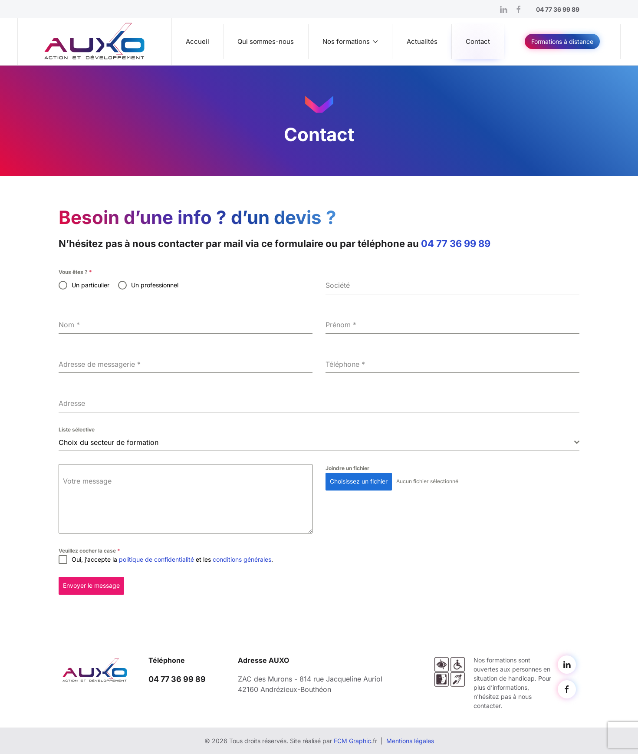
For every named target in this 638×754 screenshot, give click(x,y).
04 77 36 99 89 (455, 243)
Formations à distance (562, 41)
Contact (478, 41)
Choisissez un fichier (359, 481)
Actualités (422, 41)
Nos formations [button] (350, 41)
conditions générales (242, 559)
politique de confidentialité (156, 559)
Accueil (197, 41)
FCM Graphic (352, 740)
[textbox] (316, 442)
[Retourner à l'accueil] (95, 41)
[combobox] (319, 442)
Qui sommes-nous (265, 41)
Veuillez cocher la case (89, 550)
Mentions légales (410, 740)
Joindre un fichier (347, 468)
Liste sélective (77, 429)
